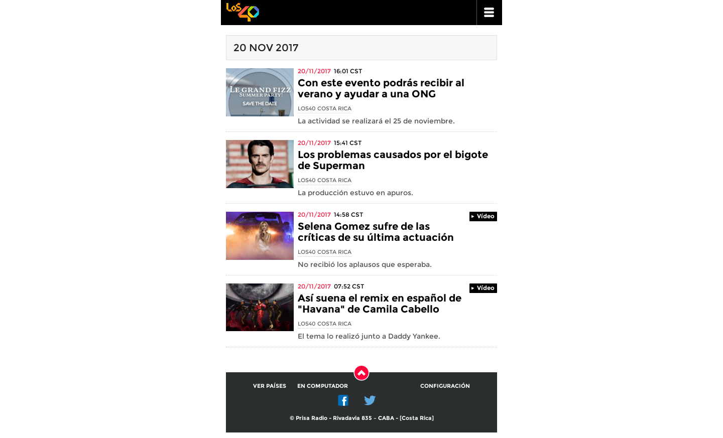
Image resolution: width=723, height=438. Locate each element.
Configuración (445, 385)
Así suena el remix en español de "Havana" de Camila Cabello (379, 304)
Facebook (343, 400)
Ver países (269, 385)
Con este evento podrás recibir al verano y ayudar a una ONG (381, 88)
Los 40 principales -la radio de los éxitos (242, 11)
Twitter (370, 400)
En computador (322, 385)
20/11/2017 (314, 71)
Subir (361, 373)
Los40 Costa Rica (324, 108)
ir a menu (489, 12)
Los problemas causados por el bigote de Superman (393, 160)
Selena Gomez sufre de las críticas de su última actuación (376, 232)
